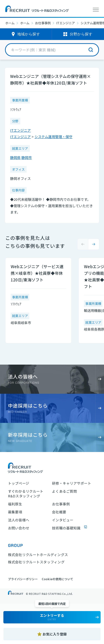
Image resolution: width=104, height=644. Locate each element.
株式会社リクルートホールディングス (38, 554)
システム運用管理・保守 (53, 136)
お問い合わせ (18, 528)
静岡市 (26, 157)
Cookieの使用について (57, 579)
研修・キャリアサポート (71, 483)
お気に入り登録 (55, 634)
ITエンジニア (65, 23)
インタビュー (62, 520)
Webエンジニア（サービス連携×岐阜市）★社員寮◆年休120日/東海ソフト (37, 273)
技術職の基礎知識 (66, 528)
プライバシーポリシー (23, 579)
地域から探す (28, 34)
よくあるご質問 (64, 491)
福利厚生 (15, 504)
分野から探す (81, 34)
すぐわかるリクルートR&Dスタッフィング (25, 493)
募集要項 (15, 512)
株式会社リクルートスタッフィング (36, 561)
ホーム (9, 23)
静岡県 (15, 157)
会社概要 (59, 512)
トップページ (18, 483)
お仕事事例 (43, 23)
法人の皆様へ (18, 520)
